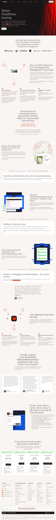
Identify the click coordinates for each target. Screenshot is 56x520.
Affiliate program (49, 492)
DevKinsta (17, 498)
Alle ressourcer (39, 501)
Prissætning (4, 488)
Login (47, 1)
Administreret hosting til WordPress (6, 486)
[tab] (17, 171)
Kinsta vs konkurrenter (39, 495)
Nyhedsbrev (39, 490)
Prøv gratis (51, 1)
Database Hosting (6, 494)
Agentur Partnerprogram (48, 495)
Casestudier (30, 499)
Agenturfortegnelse (40, 498)
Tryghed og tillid (48, 499)
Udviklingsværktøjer (40, 492)
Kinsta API (17, 490)
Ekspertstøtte (17, 492)
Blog (37, 488)
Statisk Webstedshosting (7, 496)
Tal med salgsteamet (34, 463)
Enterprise (30, 485)
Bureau (29, 487)
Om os (47, 485)
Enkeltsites (30, 498)
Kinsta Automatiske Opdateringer (18, 486)
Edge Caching (17, 499)
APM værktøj (17, 496)
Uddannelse (30, 488)
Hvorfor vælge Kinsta (49, 487)
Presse (47, 498)
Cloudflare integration (19, 488)
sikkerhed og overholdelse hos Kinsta (29, 509)
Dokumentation (39, 485)
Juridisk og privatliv (49, 501)
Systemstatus (39, 499)
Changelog (39, 487)
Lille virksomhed (30, 492)
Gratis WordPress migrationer (20, 494)
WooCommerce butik (31, 490)
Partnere (47, 490)
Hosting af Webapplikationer (8, 492)
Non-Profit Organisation (30, 495)
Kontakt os (48, 503)
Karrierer (47, 488)
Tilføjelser (17, 503)
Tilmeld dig (21, 463)
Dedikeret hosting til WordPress (20, 501)
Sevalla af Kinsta (6, 490)
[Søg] (44, 2)
